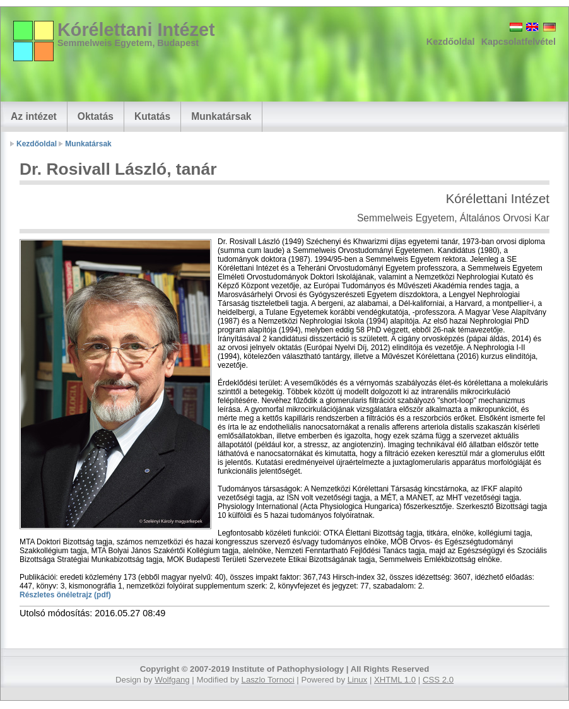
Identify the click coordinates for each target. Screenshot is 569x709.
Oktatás (96, 116)
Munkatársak (221, 116)
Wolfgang (172, 679)
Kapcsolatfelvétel (518, 42)
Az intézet (34, 116)
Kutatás (152, 116)
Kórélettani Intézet (136, 30)
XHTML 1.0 (395, 679)
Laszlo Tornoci (268, 679)
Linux (358, 679)
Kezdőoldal (450, 42)
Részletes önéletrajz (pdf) (65, 594)
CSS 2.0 (438, 679)
